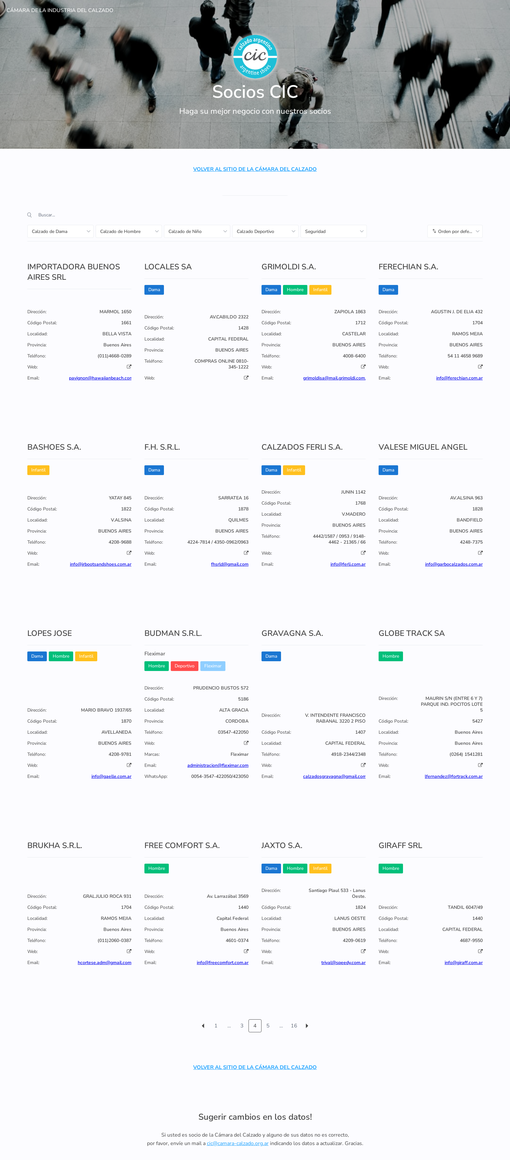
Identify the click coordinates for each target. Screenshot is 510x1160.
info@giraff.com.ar (464, 963)
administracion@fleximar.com (217, 765)
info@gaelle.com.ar (111, 776)
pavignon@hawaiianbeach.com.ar (104, 378)
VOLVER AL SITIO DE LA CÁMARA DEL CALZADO (255, 169)
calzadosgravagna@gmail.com (335, 776)
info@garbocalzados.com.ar (454, 564)
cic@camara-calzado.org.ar (238, 1143)
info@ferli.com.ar (348, 564)
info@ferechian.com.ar (459, 378)
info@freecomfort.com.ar (222, 963)
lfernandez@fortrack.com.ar (454, 776)
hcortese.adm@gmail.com (104, 963)
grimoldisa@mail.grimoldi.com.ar (336, 378)
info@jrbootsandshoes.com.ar (100, 564)
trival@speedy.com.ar (343, 963)
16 (294, 1025)
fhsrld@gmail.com (229, 564)
